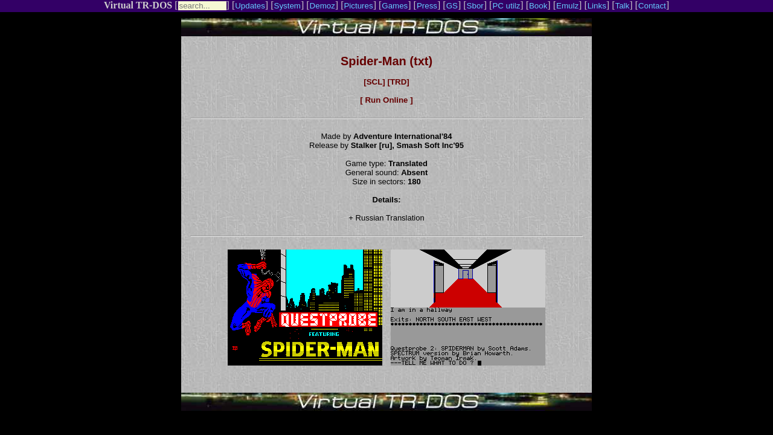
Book (538, 5)
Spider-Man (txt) (386, 61)
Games (395, 5)
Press (427, 5)
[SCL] (374, 81)
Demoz (322, 5)
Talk (622, 5)
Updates (250, 5)
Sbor (475, 5)
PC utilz (506, 5)
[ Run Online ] (386, 100)
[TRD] (398, 81)
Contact (652, 5)
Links (597, 5)
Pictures (358, 5)
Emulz (567, 5)
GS (452, 5)
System (287, 5)
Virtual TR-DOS (138, 5)
